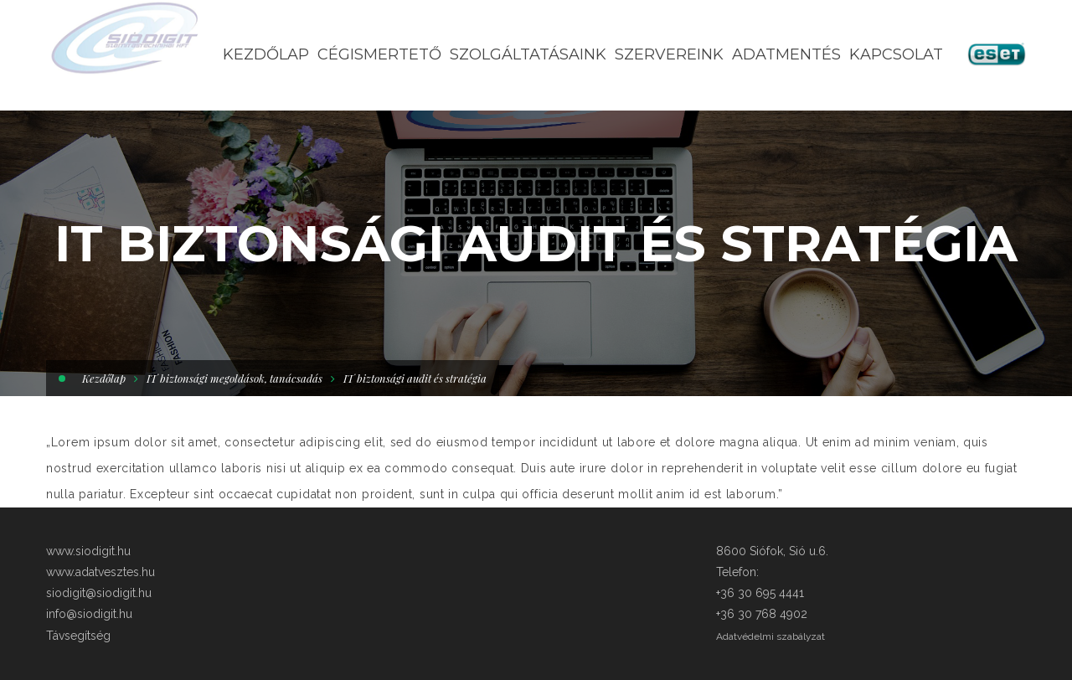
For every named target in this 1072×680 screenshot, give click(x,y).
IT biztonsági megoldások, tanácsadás (234, 378)
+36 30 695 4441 (760, 593)
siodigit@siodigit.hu (99, 593)
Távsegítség (78, 635)
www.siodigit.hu (88, 551)
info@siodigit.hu (89, 614)
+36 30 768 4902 (761, 614)
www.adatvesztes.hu (100, 572)
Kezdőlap (104, 378)
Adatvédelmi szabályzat (770, 636)
